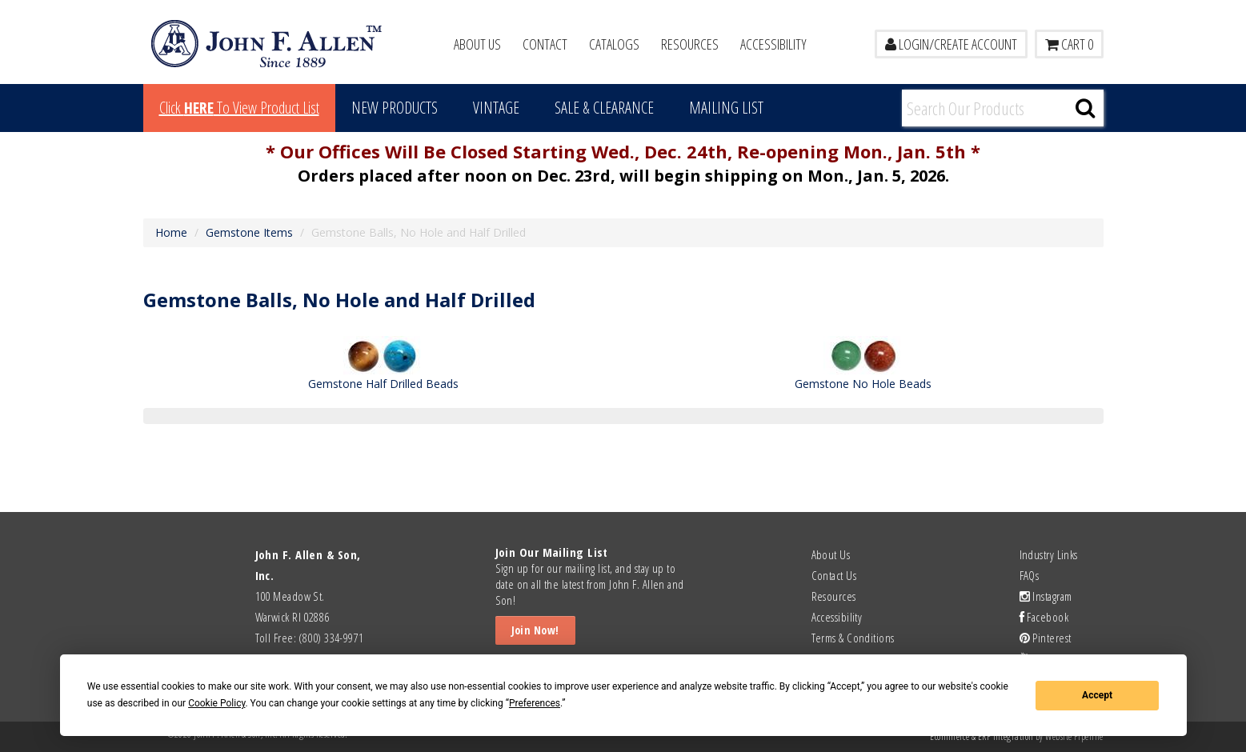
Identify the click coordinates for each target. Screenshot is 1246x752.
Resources (690, 44)
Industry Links (1049, 554)
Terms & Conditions (853, 638)
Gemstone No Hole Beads (863, 383)
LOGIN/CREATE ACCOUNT (951, 44)
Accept (1097, 695)
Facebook (1044, 617)
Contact (545, 44)
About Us (477, 44)
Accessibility (773, 44)
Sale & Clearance (604, 107)
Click (239, 107)
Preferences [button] (534, 703)
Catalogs (614, 44)
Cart (1069, 44)
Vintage (496, 107)
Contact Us (834, 575)
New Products (394, 107)
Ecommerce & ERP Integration (981, 736)
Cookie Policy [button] (216, 703)
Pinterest (1046, 638)
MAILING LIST (726, 107)
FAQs (1030, 575)
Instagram (1046, 596)
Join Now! (535, 630)
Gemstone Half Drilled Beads (383, 383)
